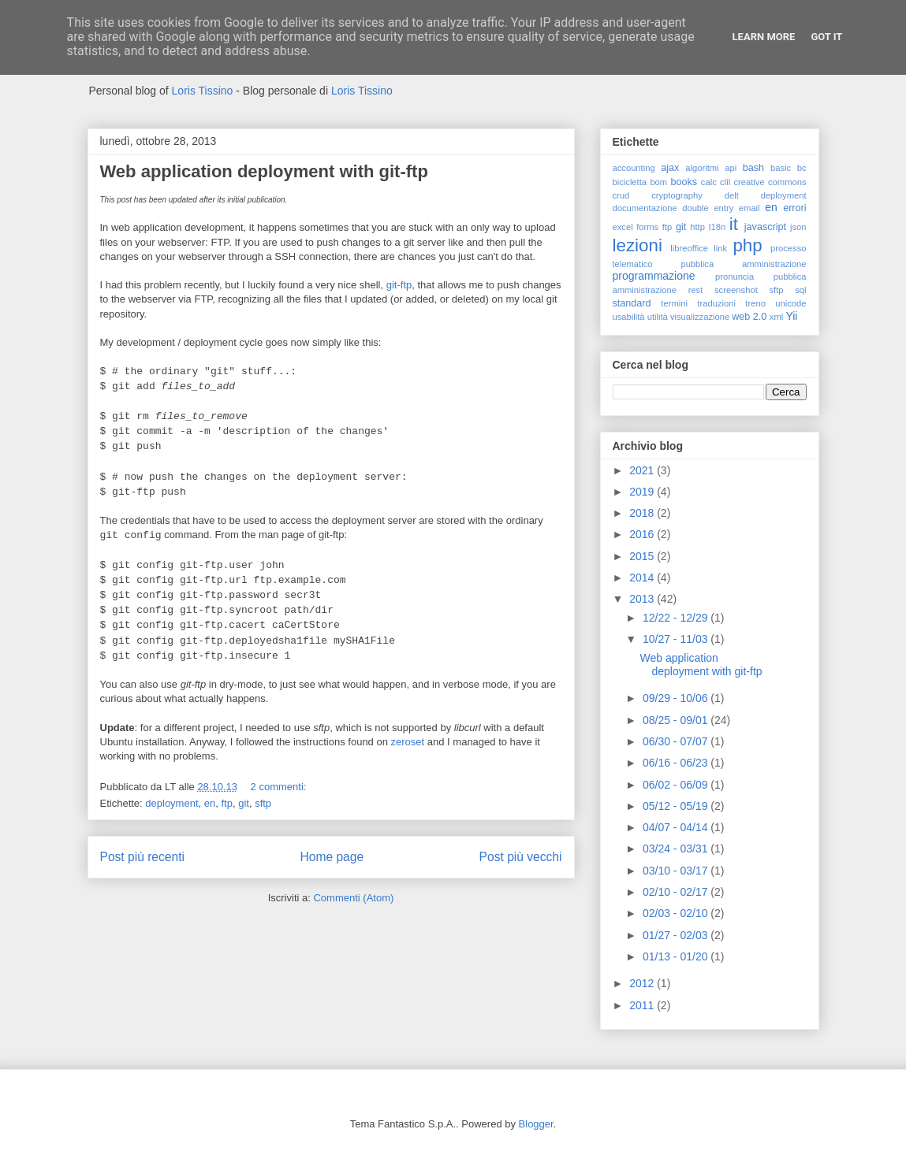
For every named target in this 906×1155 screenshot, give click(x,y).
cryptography (677, 195)
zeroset (408, 742)
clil (725, 182)
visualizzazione (699, 316)
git (243, 803)
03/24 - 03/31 (676, 848)
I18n (716, 227)
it (733, 224)
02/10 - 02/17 (676, 892)
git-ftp (399, 285)
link (720, 248)
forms (647, 227)
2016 (643, 534)
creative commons (769, 182)
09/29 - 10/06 (676, 698)
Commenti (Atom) (353, 898)
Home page (332, 856)
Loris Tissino (202, 90)
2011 (643, 1005)
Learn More (764, 37)
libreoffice (689, 248)
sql (800, 290)
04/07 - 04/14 (676, 827)
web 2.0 (749, 316)
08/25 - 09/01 (676, 720)
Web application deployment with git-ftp (264, 171)
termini (674, 303)
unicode (790, 303)
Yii (791, 316)
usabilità (629, 316)
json (798, 227)
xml (776, 316)
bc (802, 168)
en (209, 803)
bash (753, 167)
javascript (765, 226)
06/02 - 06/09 (676, 784)
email (749, 208)
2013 (643, 598)
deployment (171, 803)
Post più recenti (142, 856)
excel (623, 227)
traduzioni (716, 303)
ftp (226, 803)
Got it (826, 37)
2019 (643, 491)
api (730, 168)
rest (695, 290)
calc (709, 182)
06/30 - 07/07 (676, 741)
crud (621, 195)
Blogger (536, 1124)
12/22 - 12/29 (676, 617)
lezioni (637, 245)
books (683, 182)
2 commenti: (280, 787)
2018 (643, 513)
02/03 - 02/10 (676, 913)
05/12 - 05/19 (676, 806)
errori (794, 208)
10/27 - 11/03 (676, 639)
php (747, 245)
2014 (643, 577)
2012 (643, 983)
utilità (657, 316)
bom (658, 182)
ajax (670, 167)
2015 (643, 556)
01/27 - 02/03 (676, 935)
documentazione (645, 208)
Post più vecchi (520, 856)
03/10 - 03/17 (676, 870)
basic (780, 168)
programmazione (654, 275)
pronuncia (734, 276)
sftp (263, 803)
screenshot (736, 290)
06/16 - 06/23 (676, 762)
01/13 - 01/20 (676, 956)
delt (732, 195)
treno (755, 303)
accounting (634, 168)
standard (632, 303)
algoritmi (701, 168)
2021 (643, 470)
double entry (707, 208)
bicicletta (630, 182)
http (697, 227)
